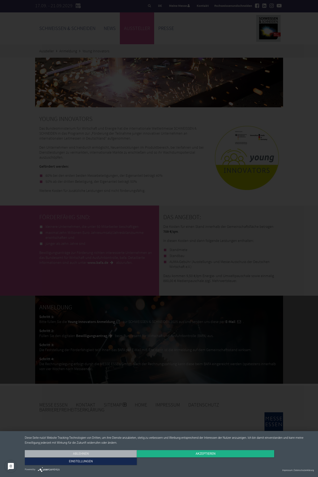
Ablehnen (68, 462)
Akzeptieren (169, 462)
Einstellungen (270, 462)
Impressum (287, 470)
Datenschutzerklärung (304, 470)
